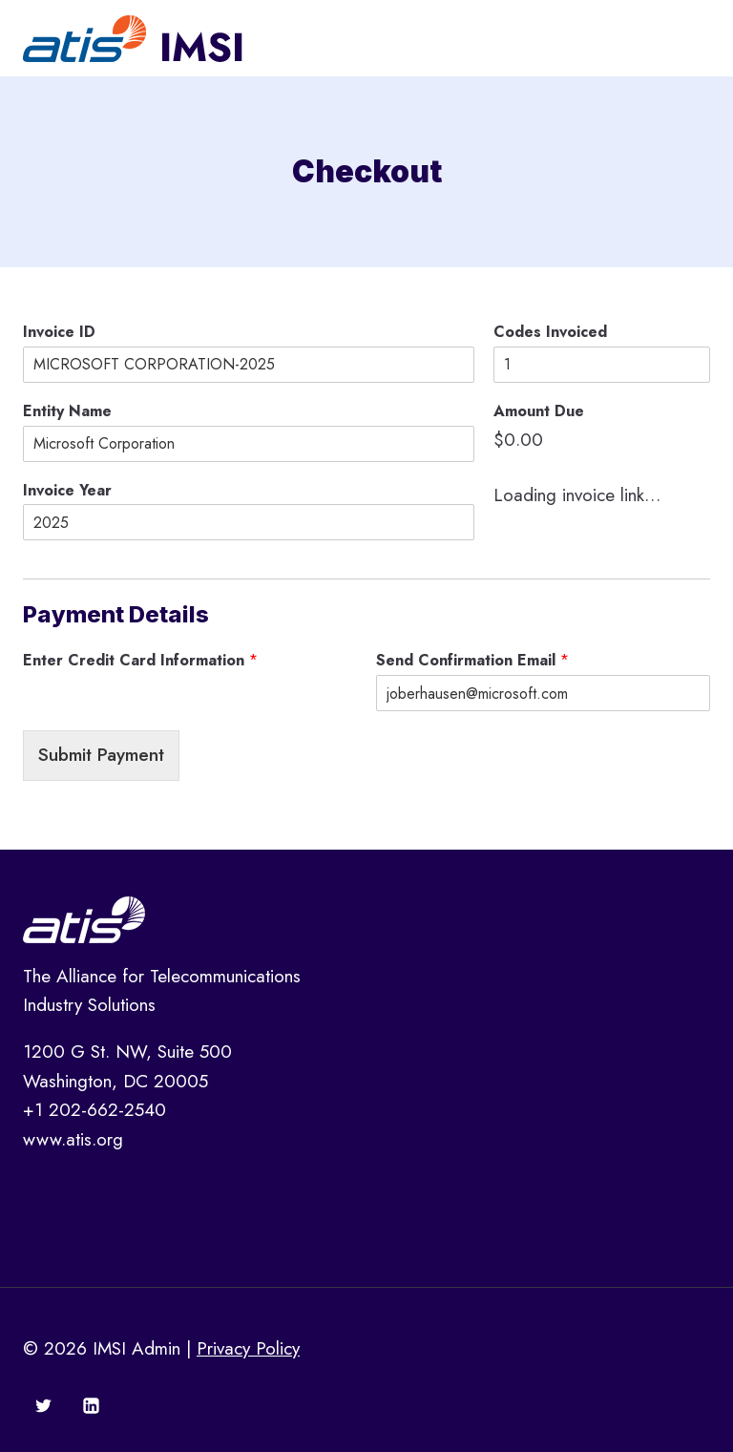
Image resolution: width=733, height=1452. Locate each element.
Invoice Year (67, 491)
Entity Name (67, 412)
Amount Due (538, 412)
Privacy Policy (248, 1348)
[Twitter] (44, 1405)
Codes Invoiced (550, 333)
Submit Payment (101, 755)
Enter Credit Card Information (140, 661)
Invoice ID (59, 333)
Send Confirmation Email (472, 661)
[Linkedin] (91, 1405)
